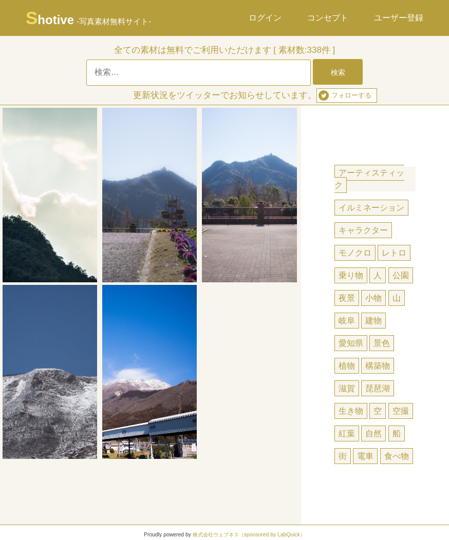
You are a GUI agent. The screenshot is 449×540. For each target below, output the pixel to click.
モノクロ (355, 252)
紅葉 (347, 433)
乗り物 (351, 275)
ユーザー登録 (398, 17)
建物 (373, 320)
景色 (381, 343)
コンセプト (327, 17)
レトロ (394, 252)
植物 (347, 365)
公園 (400, 275)
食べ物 (396, 456)
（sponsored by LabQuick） (272, 534)
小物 (373, 298)
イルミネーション (371, 207)
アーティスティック (369, 178)
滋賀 (347, 388)
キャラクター (363, 230)
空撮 (400, 411)
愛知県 (351, 343)
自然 (373, 433)
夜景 (347, 298)
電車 (365, 456)
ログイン (265, 17)
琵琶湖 (377, 388)
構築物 (377, 365)
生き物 (351, 411)
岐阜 (347, 320)
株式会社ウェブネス (216, 534)
